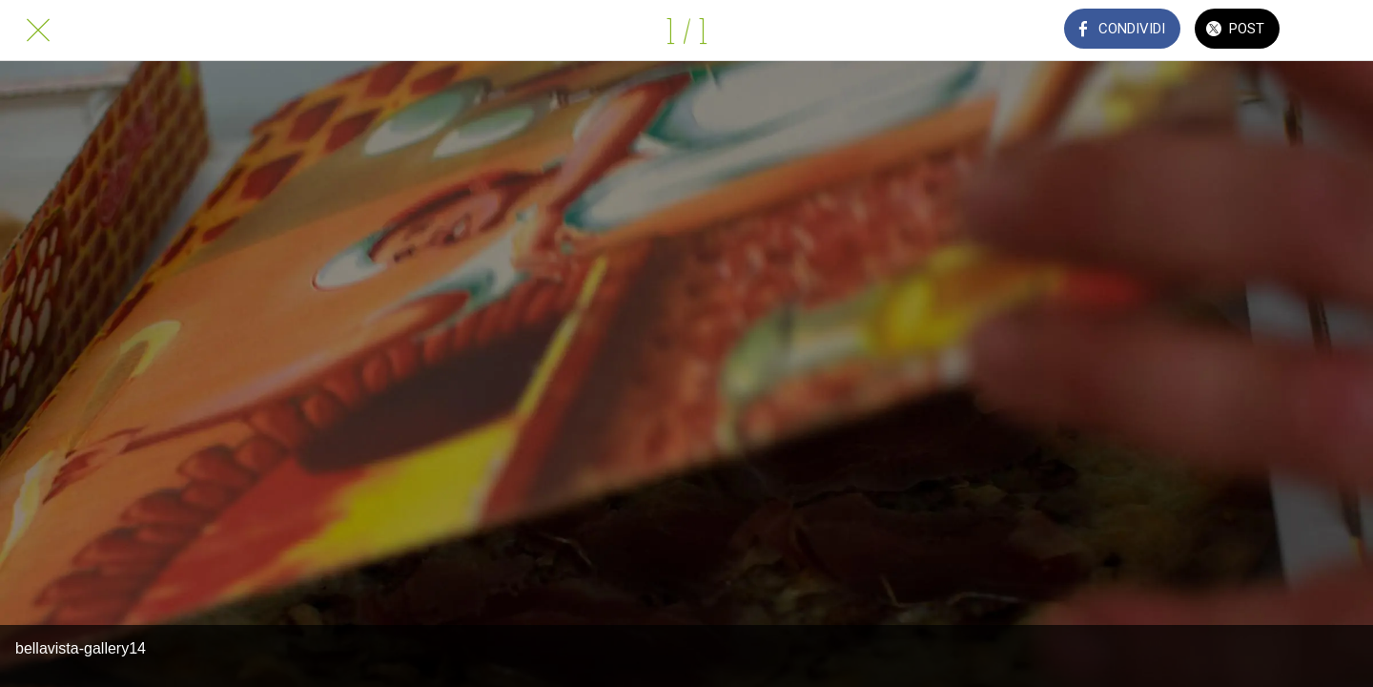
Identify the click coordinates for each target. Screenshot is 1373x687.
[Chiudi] (38, 30)
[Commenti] (1335, 30)
